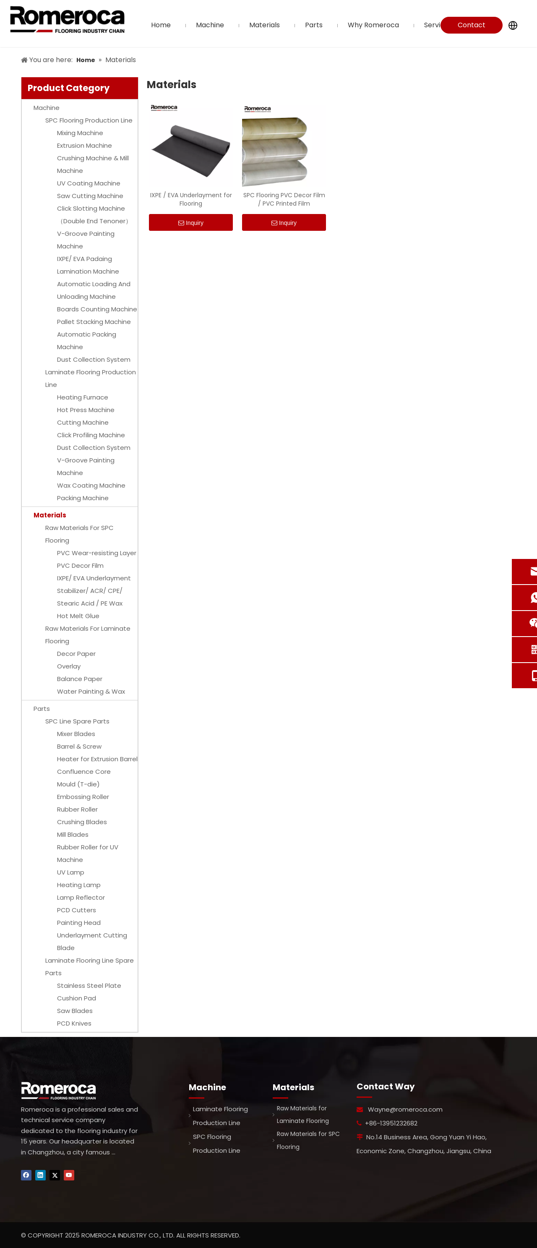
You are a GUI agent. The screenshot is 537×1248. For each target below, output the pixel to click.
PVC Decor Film (80, 565)
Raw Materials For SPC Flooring (79, 534)
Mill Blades (73, 834)
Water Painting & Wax (91, 691)
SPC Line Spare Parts (77, 721)
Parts (42, 708)
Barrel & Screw (79, 746)
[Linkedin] (40, 1175)
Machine (47, 107)
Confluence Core (84, 771)
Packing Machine (83, 497)
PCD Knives (74, 1023)
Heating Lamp (79, 884)
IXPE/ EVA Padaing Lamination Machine (88, 265)
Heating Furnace (82, 397)
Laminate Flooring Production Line (90, 378)
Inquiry (190, 223)
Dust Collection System (93, 359)
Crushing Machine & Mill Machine (93, 164)
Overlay (69, 666)
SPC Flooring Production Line (89, 120)
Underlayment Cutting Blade (92, 941)
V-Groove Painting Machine (86, 240)
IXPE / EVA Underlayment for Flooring (191, 199)
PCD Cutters (76, 910)
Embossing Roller (83, 796)
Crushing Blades (82, 821)
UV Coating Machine (88, 183)
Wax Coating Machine (91, 485)
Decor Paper (76, 653)
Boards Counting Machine (97, 309)
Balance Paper (79, 678)
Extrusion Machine (84, 145)
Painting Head (79, 922)
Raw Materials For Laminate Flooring (87, 634)
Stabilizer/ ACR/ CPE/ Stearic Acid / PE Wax (90, 597)
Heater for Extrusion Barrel (97, 759)
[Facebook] (26, 1175)
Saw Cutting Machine (90, 195)
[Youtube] (69, 1175)
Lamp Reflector (81, 897)
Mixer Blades (76, 733)
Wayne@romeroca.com (405, 1109)
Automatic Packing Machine (86, 340)
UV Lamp (70, 872)
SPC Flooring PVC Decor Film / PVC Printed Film (284, 199)
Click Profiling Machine (91, 435)
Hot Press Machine (86, 409)
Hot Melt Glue (78, 615)
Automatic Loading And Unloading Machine (93, 290)
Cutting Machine (83, 422)
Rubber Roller (77, 809)
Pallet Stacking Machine (94, 321)
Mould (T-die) (78, 784)
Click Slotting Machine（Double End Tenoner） (94, 214)
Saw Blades (75, 1010)
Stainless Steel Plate (89, 985)
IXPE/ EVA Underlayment (94, 578)
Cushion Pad (76, 998)
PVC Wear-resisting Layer (96, 552)
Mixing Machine (80, 132)
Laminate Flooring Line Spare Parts (89, 966)
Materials (50, 515)
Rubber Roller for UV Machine (87, 853)
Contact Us (471, 27)
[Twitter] (55, 1175)
